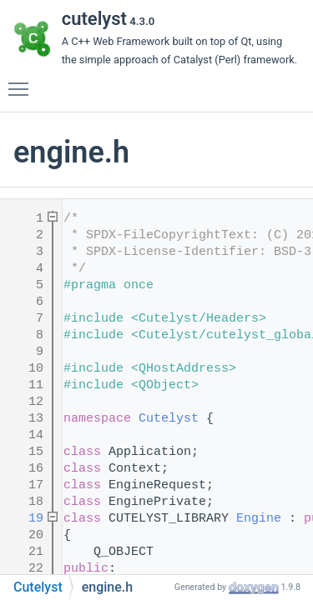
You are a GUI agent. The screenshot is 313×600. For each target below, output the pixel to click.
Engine (258, 519)
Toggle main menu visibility (22, 81)
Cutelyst (169, 419)
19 (24, 519)
